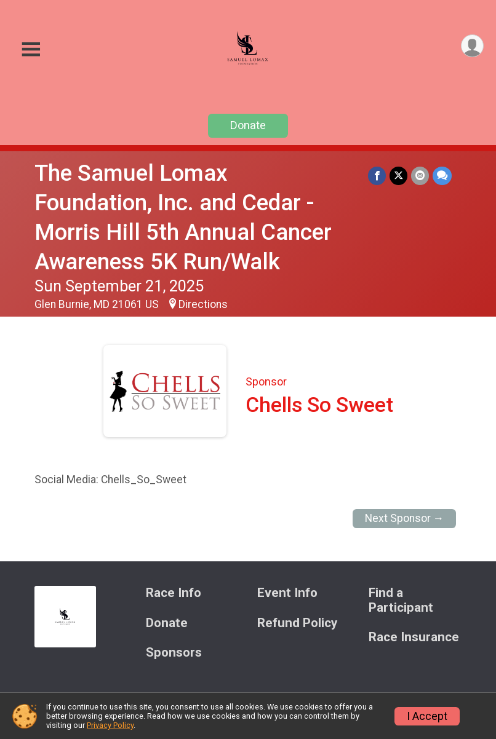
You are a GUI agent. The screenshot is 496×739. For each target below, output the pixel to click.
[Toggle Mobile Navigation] (30, 49)
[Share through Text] (442, 175)
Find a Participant (401, 600)
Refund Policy (297, 623)
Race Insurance (414, 637)
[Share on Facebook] (377, 175)
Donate (248, 125)
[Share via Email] (420, 175)
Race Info (173, 593)
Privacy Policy (110, 725)
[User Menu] (472, 45)
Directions (203, 304)
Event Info (287, 593)
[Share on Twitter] (398, 175)
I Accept (427, 716)
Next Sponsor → (404, 518)
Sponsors (174, 653)
